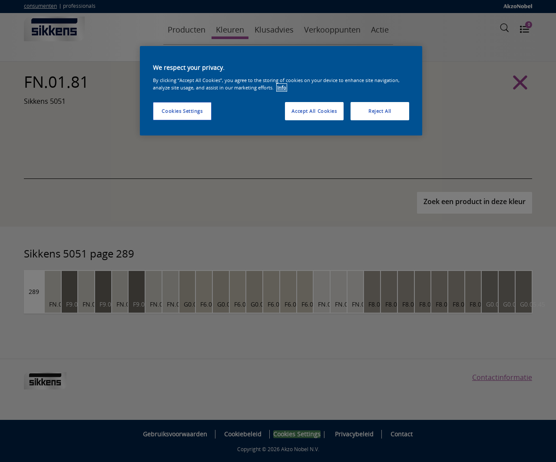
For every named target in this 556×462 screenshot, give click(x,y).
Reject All (379, 111)
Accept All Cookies (314, 111)
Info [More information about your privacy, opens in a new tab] (281, 87)
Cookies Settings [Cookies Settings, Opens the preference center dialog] (182, 111)
